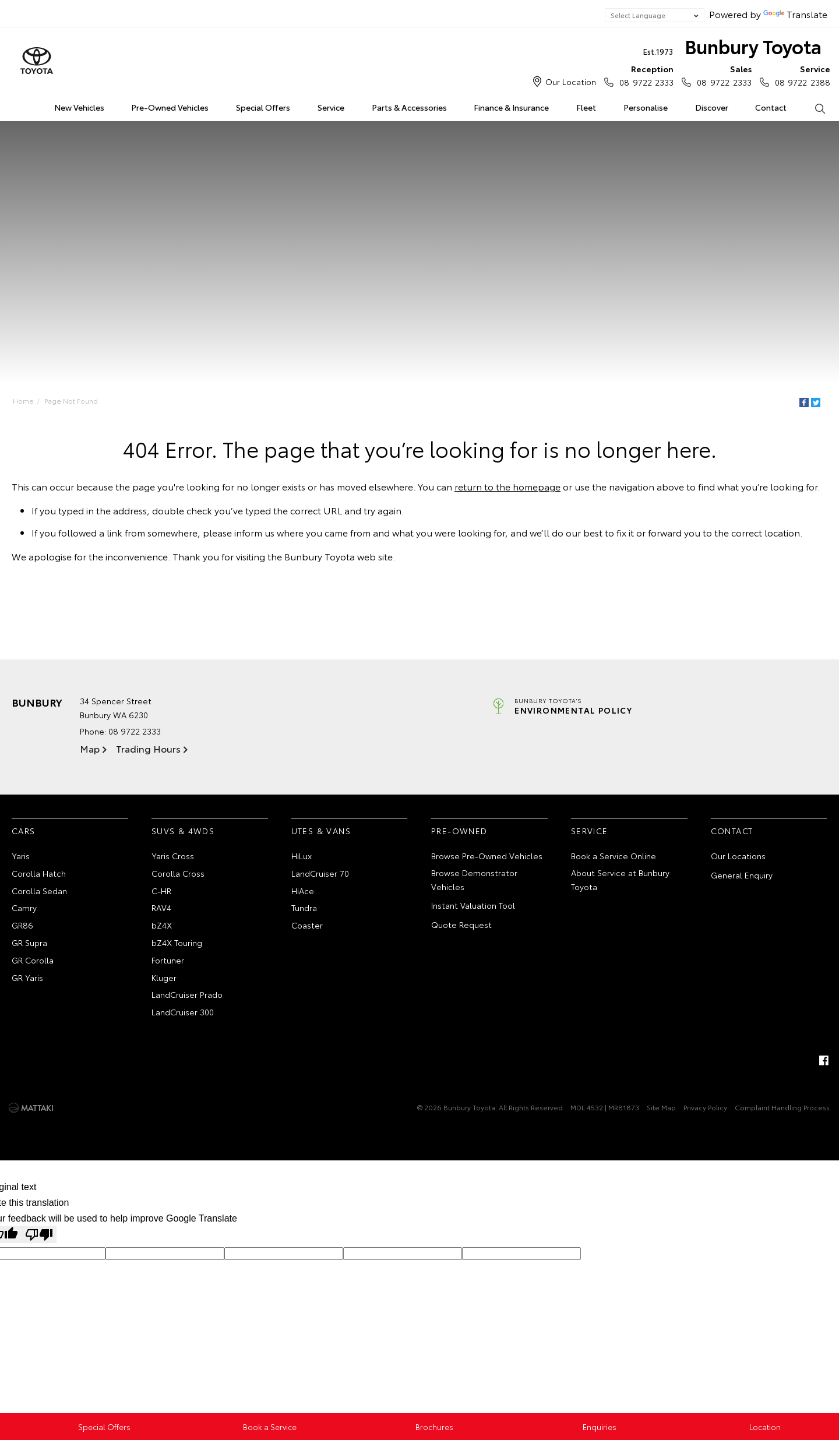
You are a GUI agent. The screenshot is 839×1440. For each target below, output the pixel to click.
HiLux (301, 856)
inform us (254, 532)
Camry (24, 907)
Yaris (21, 856)
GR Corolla (33, 960)
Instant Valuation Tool (473, 905)
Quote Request (461, 924)
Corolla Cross (178, 873)
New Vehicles (79, 107)
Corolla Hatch (39, 873)
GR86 (22, 925)
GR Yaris (27, 977)
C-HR (161, 891)
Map (90, 748)
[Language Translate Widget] (654, 15)
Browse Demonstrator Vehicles (474, 879)
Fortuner (167, 960)
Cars (24, 831)
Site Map (661, 1107)
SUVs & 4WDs (182, 831)
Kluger (164, 977)
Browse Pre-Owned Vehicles (486, 856)
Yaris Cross (172, 856)
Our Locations (738, 856)
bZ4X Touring (176, 942)
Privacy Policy (705, 1107)
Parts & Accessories (409, 107)
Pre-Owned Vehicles (170, 107)
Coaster (307, 925)
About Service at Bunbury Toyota (620, 879)
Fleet (586, 107)
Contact (771, 107)
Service (331, 107)
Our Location (570, 81)
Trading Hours (148, 748)
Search (813, 107)
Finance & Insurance (511, 107)
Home (13, 105)
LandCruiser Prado (187, 994)
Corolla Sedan (39, 891)
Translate (795, 13)
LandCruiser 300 (182, 1012)
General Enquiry (742, 875)
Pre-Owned (459, 831)
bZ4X (161, 925)
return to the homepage (507, 486)
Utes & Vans (321, 831)
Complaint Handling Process (782, 1107)
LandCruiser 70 (320, 873)
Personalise (645, 107)
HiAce (302, 891)
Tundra (304, 907)
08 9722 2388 (800, 75)
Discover (711, 107)
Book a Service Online (613, 856)
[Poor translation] (39, 1234)
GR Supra (29, 942)
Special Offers (263, 107)
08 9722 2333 (644, 75)
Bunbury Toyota (732, 49)
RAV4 (161, 907)
